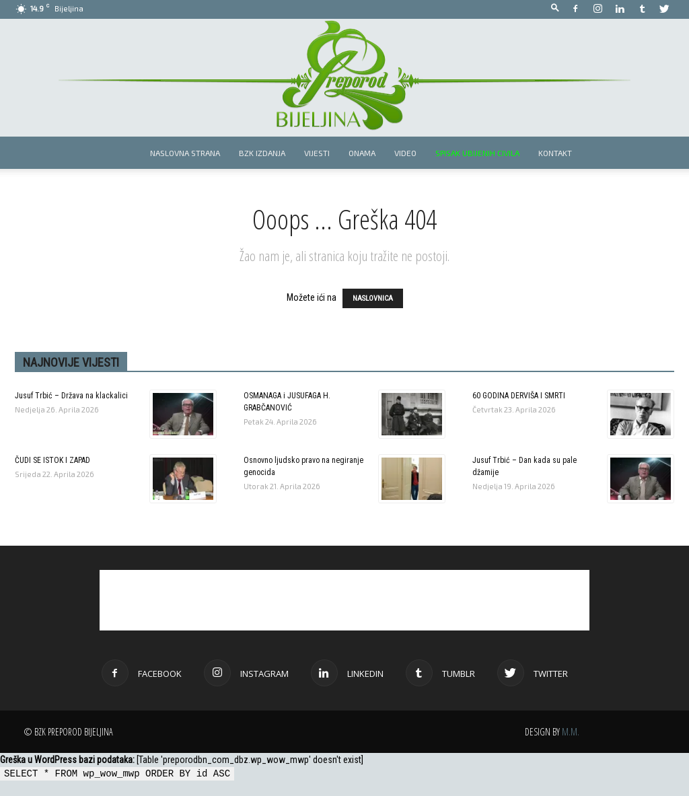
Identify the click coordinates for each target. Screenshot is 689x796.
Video (405, 152)
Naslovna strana (185, 152)
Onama (362, 152)
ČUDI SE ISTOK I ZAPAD (52, 460)
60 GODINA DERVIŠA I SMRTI (518, 395)
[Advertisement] (344, 600)
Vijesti (317, 152)
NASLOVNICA (373, 298)
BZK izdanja (262, 152)
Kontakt (555, 152)
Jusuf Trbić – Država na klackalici (71, 395)
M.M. (570, 731)
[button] (555, 8)
